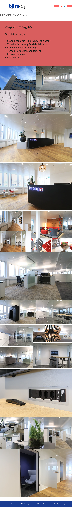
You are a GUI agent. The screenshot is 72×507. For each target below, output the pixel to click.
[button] (3, 7)
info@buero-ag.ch (61, 504)
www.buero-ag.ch (50, 504)
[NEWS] (56, 6)
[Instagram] (61, 6)
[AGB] (69, 6)
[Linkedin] (64, 6)
